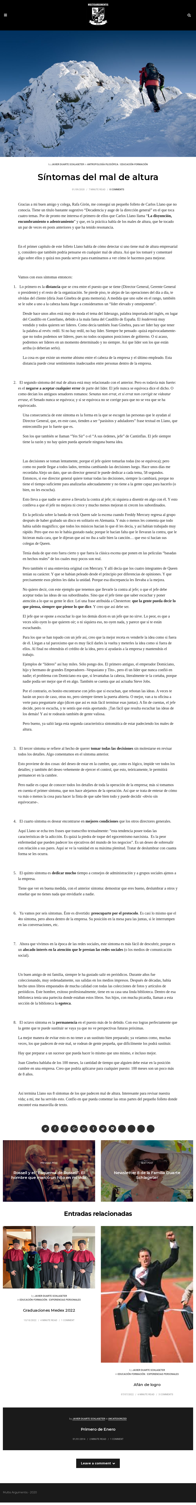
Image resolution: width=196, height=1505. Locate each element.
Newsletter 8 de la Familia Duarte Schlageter (147, 1178)
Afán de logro (147, 1387)
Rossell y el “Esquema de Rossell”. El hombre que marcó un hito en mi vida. (49, 1178)
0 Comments (116, 192)
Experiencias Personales (65, 1303)
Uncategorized (117, 1421)
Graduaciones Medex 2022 (49, 1313)
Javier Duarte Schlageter (67, 167)
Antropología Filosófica (102, 167)
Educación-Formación (134, 167)
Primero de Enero (98, 1431)
